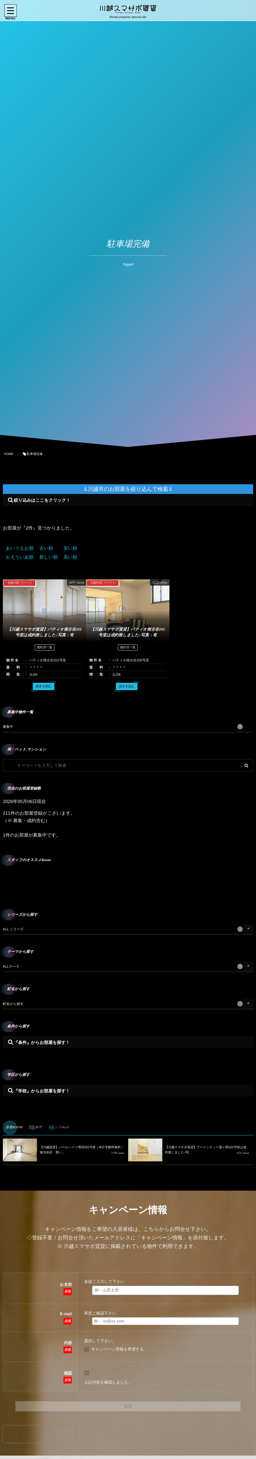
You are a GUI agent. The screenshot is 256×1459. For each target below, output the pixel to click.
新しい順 (48, 557)
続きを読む (44, 691)
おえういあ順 (20, 557)
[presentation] (39, 1434)
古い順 (46, 548)
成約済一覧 (44, 652)
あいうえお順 (20, 548)
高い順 (70, 557)
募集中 (123, 727)
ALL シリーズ (123, 929)
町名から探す (123, 1004)
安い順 (70, 548)
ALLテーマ (123, 966)
